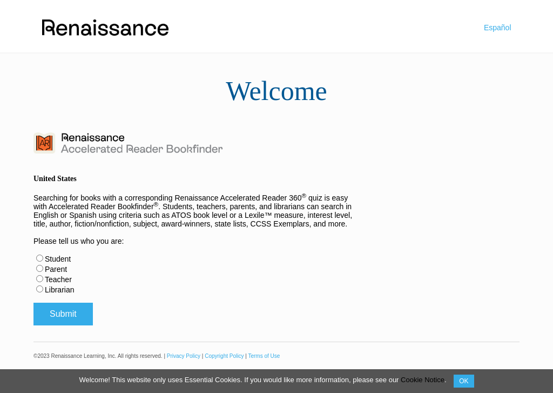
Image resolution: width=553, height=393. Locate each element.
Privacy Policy (183, 356)
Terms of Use (264, 356)
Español (497, 27)
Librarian (59, 289)
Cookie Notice (422, 380)
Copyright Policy (224, 356)
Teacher (58, 279)
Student (58, 259)
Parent (56, 269)
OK (463, 381)
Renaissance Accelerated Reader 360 (240, 198)
